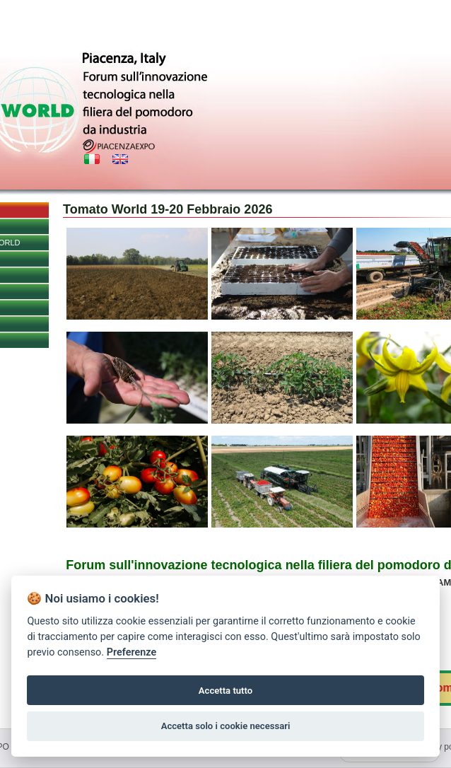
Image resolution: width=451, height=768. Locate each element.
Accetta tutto (225, 690)
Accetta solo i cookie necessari (226, 726)
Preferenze (131, 652)
